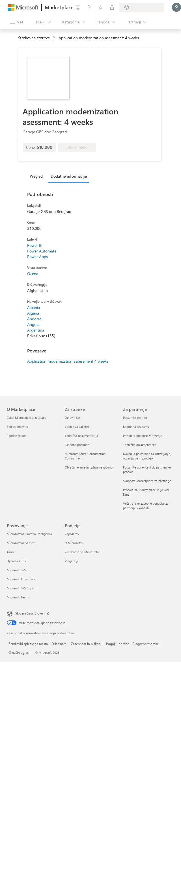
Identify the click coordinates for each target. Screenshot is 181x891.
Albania (33, 307)
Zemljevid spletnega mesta (28, 643)
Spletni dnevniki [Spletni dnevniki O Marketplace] (18, 426)
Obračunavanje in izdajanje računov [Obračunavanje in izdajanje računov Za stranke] (89, 467)
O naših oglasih (19, 652)
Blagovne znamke (146, 643)
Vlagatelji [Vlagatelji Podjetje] (71, 561)
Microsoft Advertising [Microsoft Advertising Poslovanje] (21, 579)
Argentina (35, 330)
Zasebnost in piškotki (86, 643)
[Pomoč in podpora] (89, 7)
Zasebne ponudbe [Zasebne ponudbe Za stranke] (77, 445)
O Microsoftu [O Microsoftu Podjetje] (74, 543)
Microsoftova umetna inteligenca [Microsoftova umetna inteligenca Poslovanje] (29, 534)
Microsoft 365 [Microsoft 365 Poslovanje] (16, 570)
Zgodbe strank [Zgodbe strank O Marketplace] (16, 435)
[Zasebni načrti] (112, 7)
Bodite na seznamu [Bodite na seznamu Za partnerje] (136, 426)
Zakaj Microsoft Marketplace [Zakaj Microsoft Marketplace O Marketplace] (26, 417)
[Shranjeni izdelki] (100, 7)
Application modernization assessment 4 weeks (67, 361)
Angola (33, 324)
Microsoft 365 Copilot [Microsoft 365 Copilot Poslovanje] (21, 588)
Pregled (36, 176)
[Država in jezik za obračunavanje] (141, 7)
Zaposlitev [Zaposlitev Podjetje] (72, 534)
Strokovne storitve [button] (34, 37)
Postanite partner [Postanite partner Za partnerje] (135, 417)
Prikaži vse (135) (41, 335)
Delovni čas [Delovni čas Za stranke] (73, 417)
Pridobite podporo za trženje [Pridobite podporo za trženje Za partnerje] (142, 435)
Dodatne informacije (69, 176)
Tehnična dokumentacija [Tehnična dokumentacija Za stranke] (81, 435)
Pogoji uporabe (117, 643)
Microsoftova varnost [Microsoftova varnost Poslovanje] (21, 543)
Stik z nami (59, 643)
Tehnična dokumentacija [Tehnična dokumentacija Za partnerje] (139, 445)
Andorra (34, 318)
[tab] (37, 176)
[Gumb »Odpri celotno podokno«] (16, 22)
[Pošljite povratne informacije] (78, 7)
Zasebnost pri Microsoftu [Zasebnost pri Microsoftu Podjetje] (82, 552)
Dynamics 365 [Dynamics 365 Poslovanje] (16, 561)
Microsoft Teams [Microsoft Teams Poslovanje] (18, 597)
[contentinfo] (55, 38)
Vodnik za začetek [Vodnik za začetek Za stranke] (77, 426)
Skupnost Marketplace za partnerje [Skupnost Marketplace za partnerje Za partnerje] (147, 481)
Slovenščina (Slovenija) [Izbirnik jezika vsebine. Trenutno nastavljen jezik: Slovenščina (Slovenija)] (32, 613)
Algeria (33, 313)
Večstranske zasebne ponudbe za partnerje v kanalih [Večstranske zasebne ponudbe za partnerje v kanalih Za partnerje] (146, 505)
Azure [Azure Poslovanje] (11, 552)
